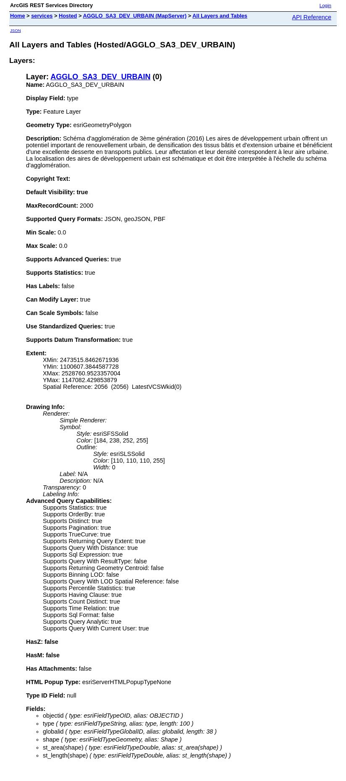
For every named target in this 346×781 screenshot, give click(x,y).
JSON (15, 30)
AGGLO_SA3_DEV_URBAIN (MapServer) (134, 16)
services (41, 16)
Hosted (68, 16)
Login (325, 5)
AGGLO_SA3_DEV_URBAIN (100, 77)
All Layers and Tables (219, 16)
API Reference (311, 17)
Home (17, 16)
